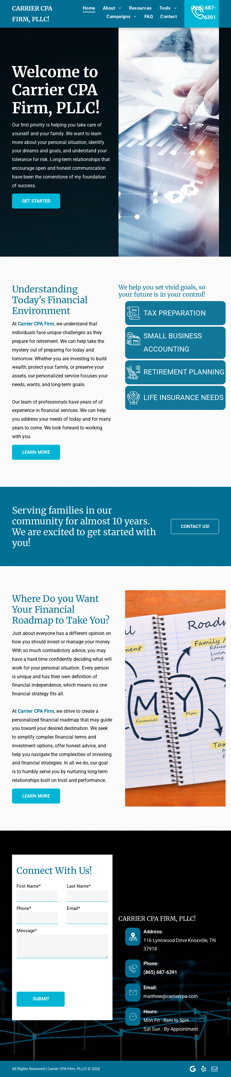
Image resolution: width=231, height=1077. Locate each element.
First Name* (29, 886)
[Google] (192, 1068)
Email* (73, 908)
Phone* (24, 908)
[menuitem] (85, 8)
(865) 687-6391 (214, 972)
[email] (214, 1068)
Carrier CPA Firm (36, 324)
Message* (27, 930)
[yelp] (203, 1068)
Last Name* (79, 886)
